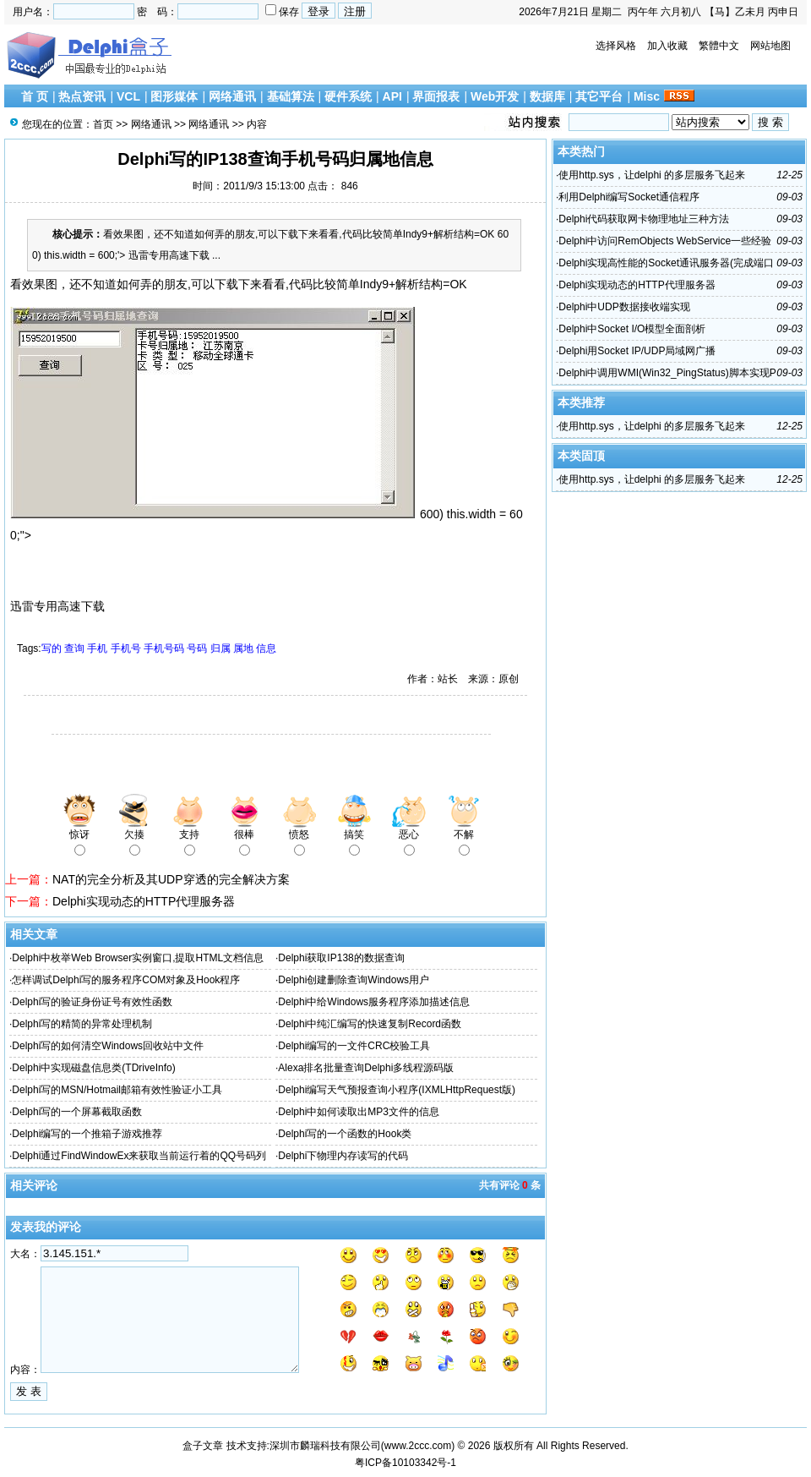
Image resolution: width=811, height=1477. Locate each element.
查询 (74, 648)
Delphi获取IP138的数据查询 (341, 958)
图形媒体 (174, 96)
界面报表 (436, 96)
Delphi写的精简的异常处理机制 (82, 1024)
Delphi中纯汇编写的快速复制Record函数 (369, 1024)
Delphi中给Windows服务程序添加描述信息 (374, 1002)
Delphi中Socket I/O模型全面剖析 (631, 329)
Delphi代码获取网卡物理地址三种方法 (643, 219)
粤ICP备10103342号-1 (405, 1463)
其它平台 (599, 96)
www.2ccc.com (417, 1446)
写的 (51, 648)
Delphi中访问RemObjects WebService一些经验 (664, 241)
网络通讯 (232, 96)
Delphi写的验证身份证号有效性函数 (92, 1002)
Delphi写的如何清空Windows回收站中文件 (108, 1046)
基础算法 (290, 96)
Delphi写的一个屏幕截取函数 (77, 1112)
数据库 (547, 96)
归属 (220, 648)
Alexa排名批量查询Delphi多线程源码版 (366, 1068)
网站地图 (770, 46)
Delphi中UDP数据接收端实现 (623, 307)
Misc (647, 96)
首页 (103, 124)
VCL (128, 96)
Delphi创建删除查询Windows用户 (353, 980)
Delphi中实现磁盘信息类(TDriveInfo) (93, 1068)
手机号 (126, 648)
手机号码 (164, 648)
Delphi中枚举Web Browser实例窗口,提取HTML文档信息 (138, 958)
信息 (266, 648)
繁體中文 (719, 46)
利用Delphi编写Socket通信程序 (628, 197)
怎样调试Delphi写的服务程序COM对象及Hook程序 (126, 980)
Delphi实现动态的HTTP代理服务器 (143, 901)
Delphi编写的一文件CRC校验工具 (354, 1046)
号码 (197, 648)
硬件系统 (348, 96)
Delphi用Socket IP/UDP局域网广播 (637, 351)
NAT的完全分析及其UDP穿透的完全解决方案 (171, 879)
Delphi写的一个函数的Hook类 (344, 1134)
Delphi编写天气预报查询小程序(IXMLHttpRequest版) (396, 1090)
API (392, 96)
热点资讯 (82, 96)
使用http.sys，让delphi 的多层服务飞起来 (651, 175)
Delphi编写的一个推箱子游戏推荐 (87, 1134)
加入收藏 (667, 46)
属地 (243, 648)
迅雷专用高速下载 (57, 606)
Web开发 (495, 96)
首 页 (34, 96)
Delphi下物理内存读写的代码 (343, 1156)
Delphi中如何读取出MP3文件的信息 (358, 1112)
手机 (97, 648)
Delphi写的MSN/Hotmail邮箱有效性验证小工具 (117, 1090)
